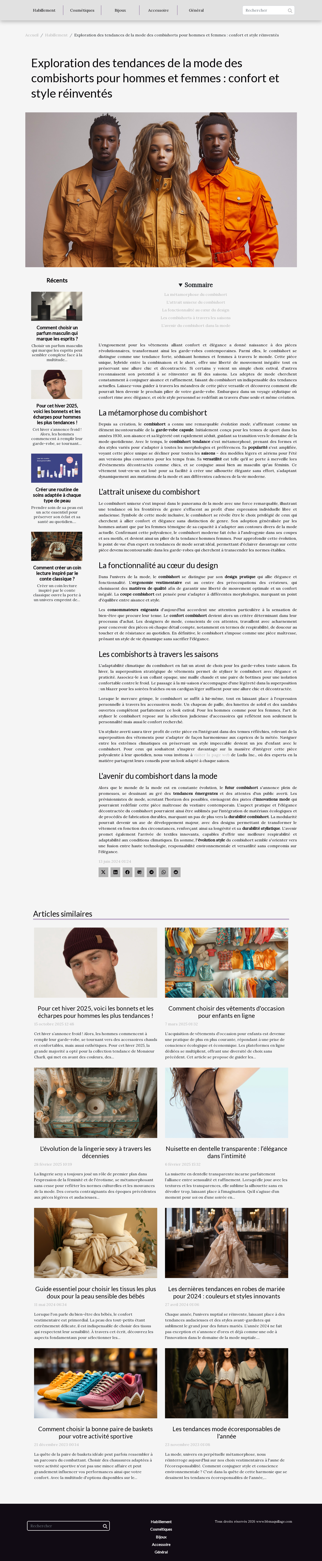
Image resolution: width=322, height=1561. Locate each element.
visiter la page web (212, 754)
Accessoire (158, 10)
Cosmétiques (82, 10)
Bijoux (120, 10)
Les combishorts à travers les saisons (196, 317)
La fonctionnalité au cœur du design (195, 309)
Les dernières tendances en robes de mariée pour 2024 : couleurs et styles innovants (226, 1292)
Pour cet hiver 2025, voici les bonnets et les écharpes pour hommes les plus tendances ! (57, 414)
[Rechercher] (268, 10)
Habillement (44, 10)
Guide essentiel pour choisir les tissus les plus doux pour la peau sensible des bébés (95, 1292)
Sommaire (199, 285)
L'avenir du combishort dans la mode (195, 325)
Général (196, 10)
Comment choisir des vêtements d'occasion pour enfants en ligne (226, 1012)
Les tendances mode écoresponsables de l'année (226, 1432)
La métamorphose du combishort (195, 294)
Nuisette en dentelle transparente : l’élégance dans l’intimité (226, 1152)
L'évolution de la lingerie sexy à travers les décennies (95, 1152)
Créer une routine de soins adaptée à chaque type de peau (57, 495)
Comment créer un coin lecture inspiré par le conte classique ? (57, 573)
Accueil (31, 35)
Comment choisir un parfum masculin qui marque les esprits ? (57, 333)
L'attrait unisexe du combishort (195, 302)
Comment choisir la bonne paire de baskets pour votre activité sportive (95, 1432)
